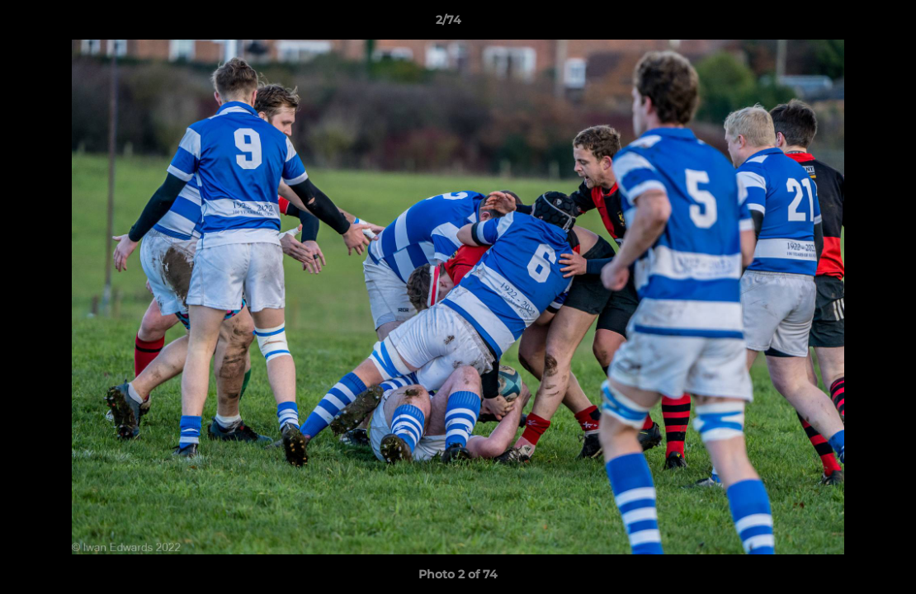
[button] (847, 23)
